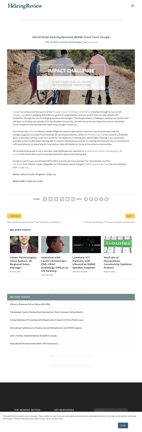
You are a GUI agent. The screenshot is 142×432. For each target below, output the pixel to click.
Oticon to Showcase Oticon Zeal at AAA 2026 (30, 304)
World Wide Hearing (94, 134)
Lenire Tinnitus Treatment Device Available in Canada (33, 335)
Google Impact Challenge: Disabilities (71, 111)
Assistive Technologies (71, 42)
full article (17, 164)
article (32, 131)
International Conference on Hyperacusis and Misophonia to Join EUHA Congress (46, 328)
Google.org (18, 115)
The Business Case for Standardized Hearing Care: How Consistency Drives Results (46, 312)
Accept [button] (123, 425)
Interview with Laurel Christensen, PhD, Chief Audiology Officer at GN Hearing (54, 264)
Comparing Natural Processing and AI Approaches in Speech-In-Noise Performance (47, 320)
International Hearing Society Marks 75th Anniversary (34, 343)
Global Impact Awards (95, 164)
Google (16, 111)
